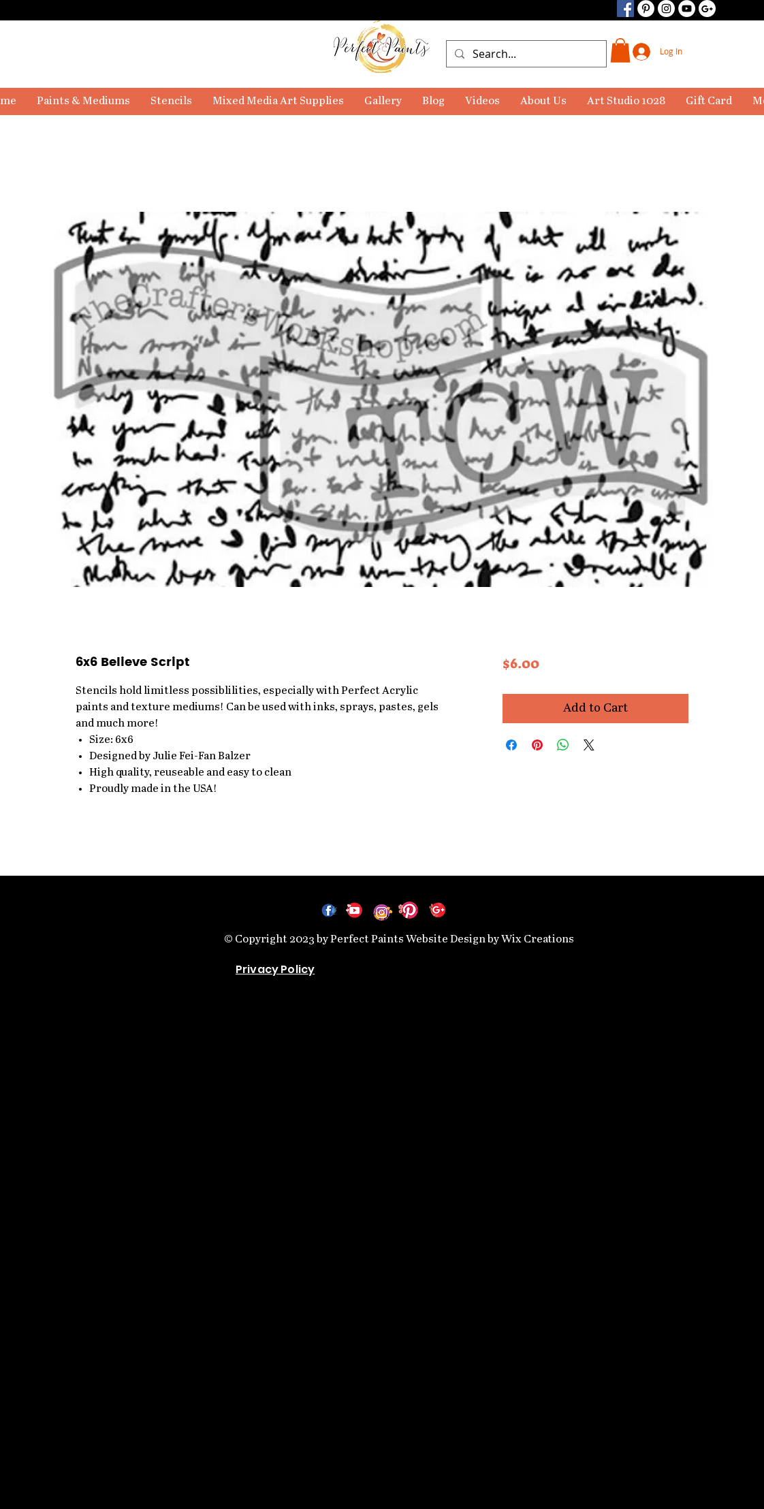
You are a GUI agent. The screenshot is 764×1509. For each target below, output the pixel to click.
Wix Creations (537, 939)
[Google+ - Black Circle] (707, 8)
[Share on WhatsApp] (563, 745)
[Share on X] (589, 745)
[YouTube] (686, 8)
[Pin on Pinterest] (537, 745)
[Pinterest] (645, 8)
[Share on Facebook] (511, 745)
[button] (83, 101)
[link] (620, 50)
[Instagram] (666, 8)
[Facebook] (625, 8)
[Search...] (525, 54)
